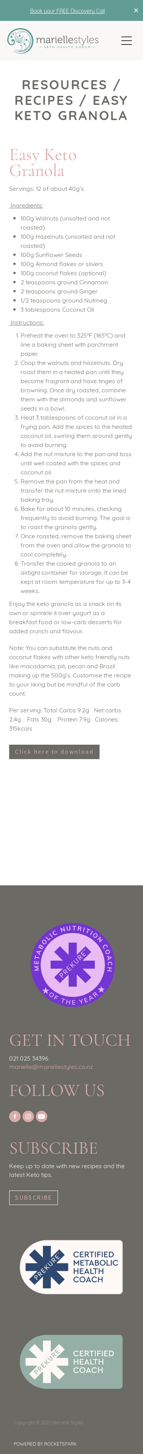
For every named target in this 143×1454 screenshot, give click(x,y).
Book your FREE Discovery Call (67, 10)
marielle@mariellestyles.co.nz (51, 1066)
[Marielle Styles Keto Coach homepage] (62, 41)
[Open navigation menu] (126, 41)
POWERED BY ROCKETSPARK (45, 1443)
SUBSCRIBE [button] (33, 1198)
